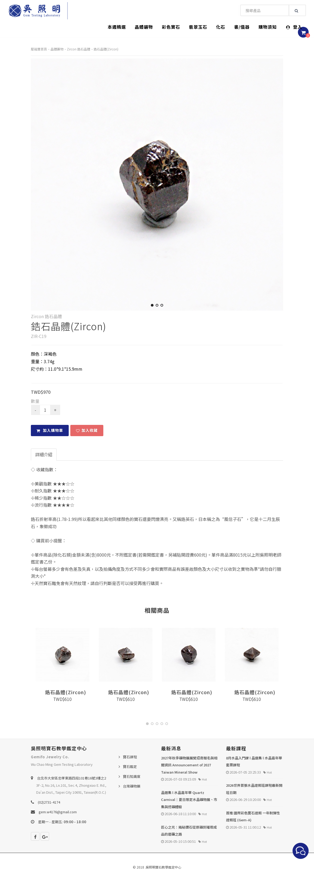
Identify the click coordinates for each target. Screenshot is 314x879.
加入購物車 (49, 430)
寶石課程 (130, 756)
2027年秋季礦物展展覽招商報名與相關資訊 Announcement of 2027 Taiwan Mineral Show (189, 765)
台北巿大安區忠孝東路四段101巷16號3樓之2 (71, 778)
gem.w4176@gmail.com (58, 811)
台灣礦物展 (131, 786)
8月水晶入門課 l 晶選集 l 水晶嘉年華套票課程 (254, 761)
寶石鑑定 (130, 766)
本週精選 (117, 27)
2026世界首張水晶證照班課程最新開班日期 (254, 789)
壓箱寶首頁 (39, 49)
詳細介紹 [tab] (43, 454)
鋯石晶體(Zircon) (106, 49)
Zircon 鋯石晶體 (78, 49)
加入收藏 (87, 430)
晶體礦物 (144, 27)
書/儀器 (242, 27)
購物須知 (267, 27)
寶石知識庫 (131, 776)
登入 (294, 27)
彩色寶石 (171, 27)
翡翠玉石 (198, 27)
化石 (220, 27)
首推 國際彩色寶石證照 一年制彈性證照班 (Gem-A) (253, 816)
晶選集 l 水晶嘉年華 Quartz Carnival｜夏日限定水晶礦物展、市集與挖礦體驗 (189, 799)
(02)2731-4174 (49, 802)
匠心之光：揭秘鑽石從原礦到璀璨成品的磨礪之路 (189, 831)
